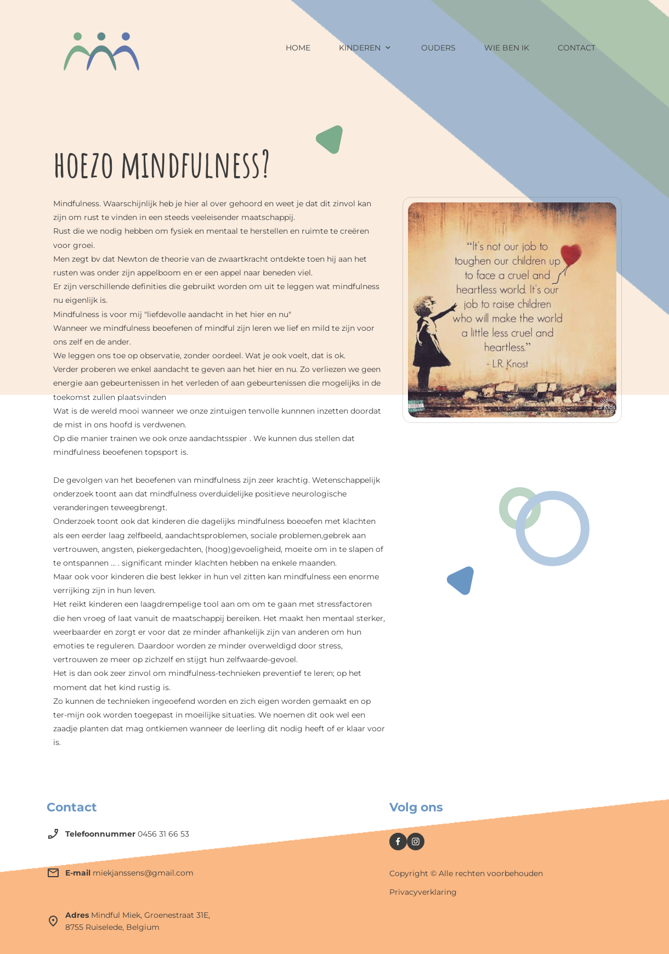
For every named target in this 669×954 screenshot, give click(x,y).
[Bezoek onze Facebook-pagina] (398, 841)
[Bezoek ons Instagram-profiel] (415, 841)
